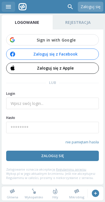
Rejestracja (78, 22)
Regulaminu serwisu (71, 169)
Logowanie (27, 22)
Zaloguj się (91, 6)
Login (10, 93)
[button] (52, 39)
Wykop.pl (22, 6)
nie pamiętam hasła (82, 141)
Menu (8, 7)
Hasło (10, 117)
